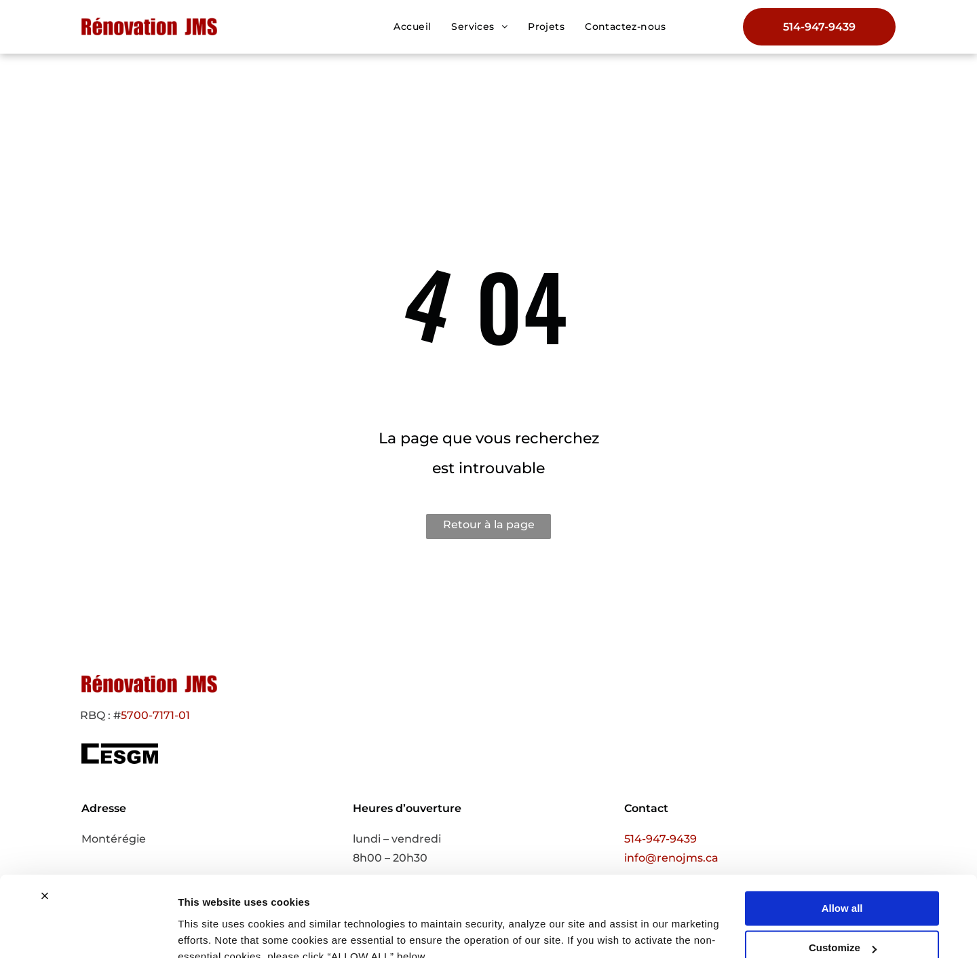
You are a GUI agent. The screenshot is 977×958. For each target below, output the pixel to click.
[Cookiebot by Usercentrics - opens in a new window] (87, 931)
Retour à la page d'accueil (489, 528)
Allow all (842, 845)
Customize (843, 885)
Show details (209, 931)
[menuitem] (412, 26)
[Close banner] (44, 833)
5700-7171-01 (155, 715)
